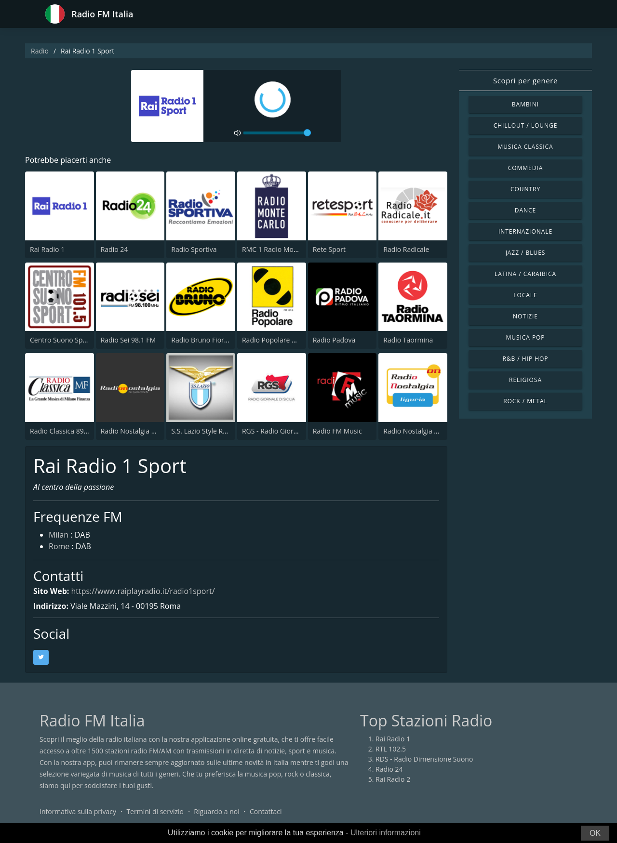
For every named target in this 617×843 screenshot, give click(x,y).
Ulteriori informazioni (385, 833)
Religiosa (525, 380)
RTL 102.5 (391, 748)
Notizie (525, 316)
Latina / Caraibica (525, 274)
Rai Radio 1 (47, 249)
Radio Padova (334, 339)
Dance (525, 210)
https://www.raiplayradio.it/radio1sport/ (143, 591)
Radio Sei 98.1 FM (128, 339)
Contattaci (266, 811)
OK (595, 833)
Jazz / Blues (526, 253)
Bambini (525, 104)
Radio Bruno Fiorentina (207, 339)
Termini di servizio (155, 811)
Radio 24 (114, 249)
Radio (40, 50)
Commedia (525, 168)
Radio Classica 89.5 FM (65, 430)
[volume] (277, 133)
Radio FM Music (337, 430)
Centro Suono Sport (61, 339)
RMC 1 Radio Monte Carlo (282, 249)
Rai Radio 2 (393, 779)
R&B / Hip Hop (526, 359)
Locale (525, 295)
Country (525, 189)
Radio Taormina (408, 339)
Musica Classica (525, 147)
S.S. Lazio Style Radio (203, 430)
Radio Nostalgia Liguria (419, 430)
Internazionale (525, 231)
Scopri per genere (525, 80)
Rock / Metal (525, 401)
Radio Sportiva (193, 249)
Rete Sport (329, 249)
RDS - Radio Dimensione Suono (424, 759)
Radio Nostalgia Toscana (139, 430)
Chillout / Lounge (526, 125)
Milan (58, 534)
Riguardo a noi (216, 811)
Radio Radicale (406, 249)
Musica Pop (525, 337)
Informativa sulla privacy (78, 811)
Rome (59, 546)
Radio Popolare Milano (277, 339)
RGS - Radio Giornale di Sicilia (288, 430)
